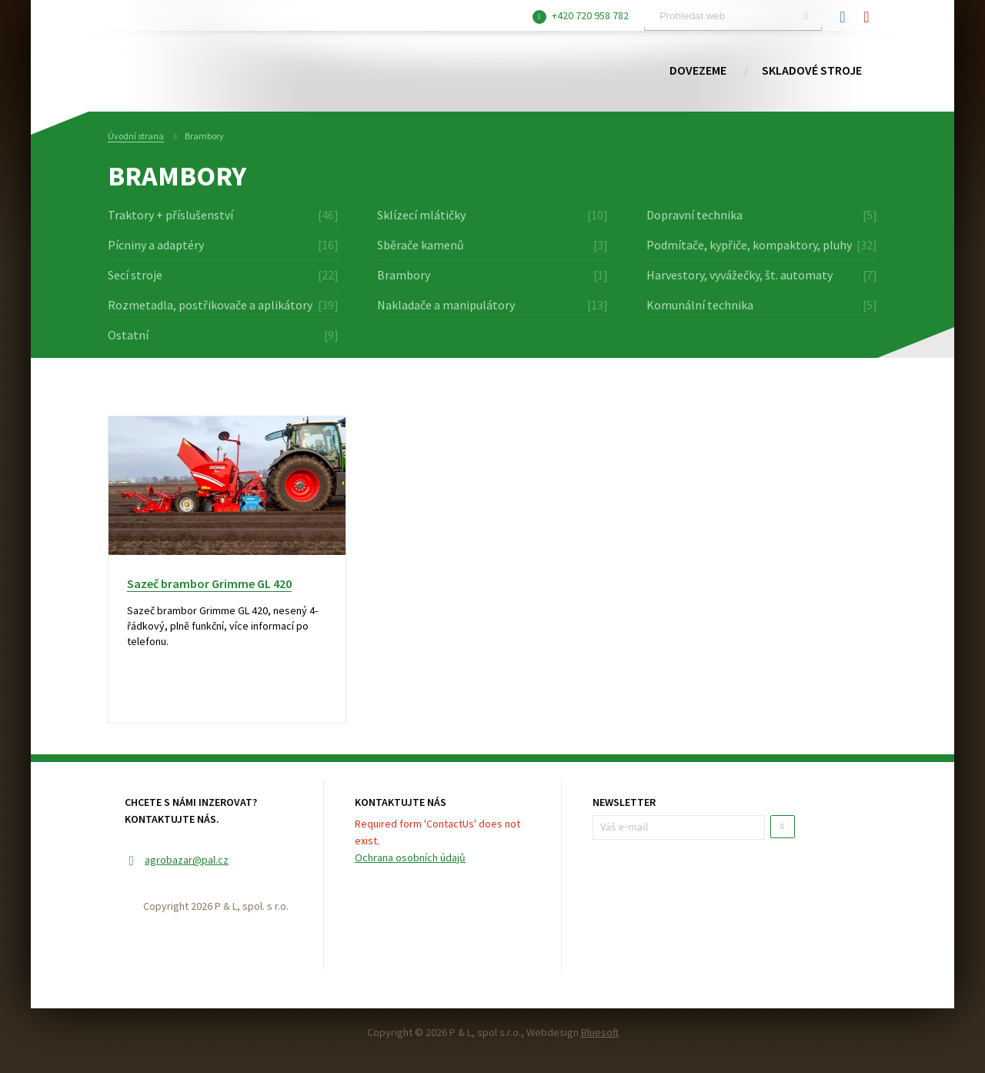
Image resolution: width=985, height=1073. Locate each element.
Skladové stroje (812, 71)
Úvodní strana (136, 136)
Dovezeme (697, 71)
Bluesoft (600, 1032)
